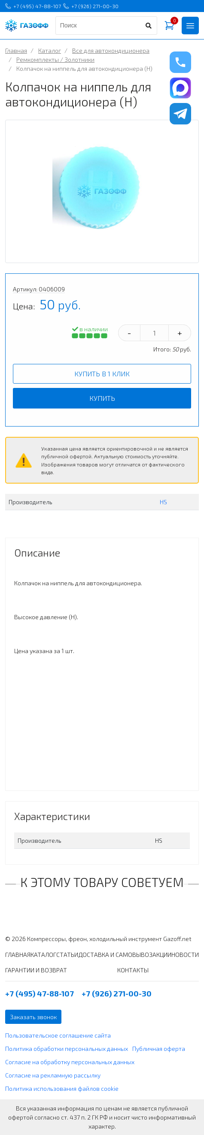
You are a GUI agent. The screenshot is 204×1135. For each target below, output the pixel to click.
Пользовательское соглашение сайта (58, 1035)
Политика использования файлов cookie (62, 1088)
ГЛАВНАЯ (17, 954)
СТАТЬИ (67, 954)
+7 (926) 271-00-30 (91, 6)
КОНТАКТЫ (133, 970)
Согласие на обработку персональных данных (69, 1061)
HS (163, 501)
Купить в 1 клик (102, 373)
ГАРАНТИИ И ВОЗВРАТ (36, 970)
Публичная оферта (158, 1048)
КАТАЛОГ (43, 954)
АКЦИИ (161, 954)
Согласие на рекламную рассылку (52, 1075)
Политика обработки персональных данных (66, 1048)
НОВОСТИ (185, 954)
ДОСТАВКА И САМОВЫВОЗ (115, 954)
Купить (102, 398)
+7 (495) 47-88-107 (33, 6)
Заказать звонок (33, 1016)
